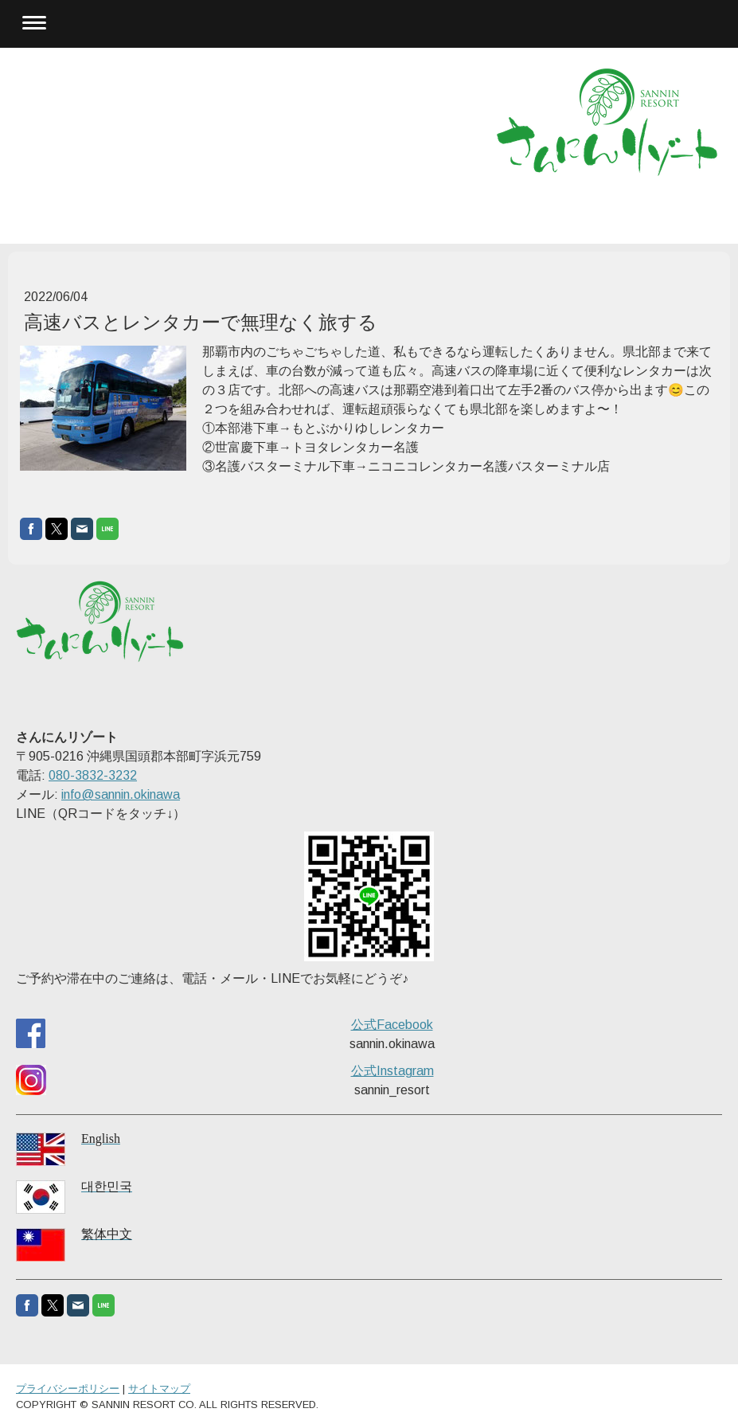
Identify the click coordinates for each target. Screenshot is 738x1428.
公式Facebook (392, 1024)
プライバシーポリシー (67, 1389)
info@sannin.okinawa (120, 794)
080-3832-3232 (93, 775)
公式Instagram (392, 1071)
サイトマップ (159, 1389)
